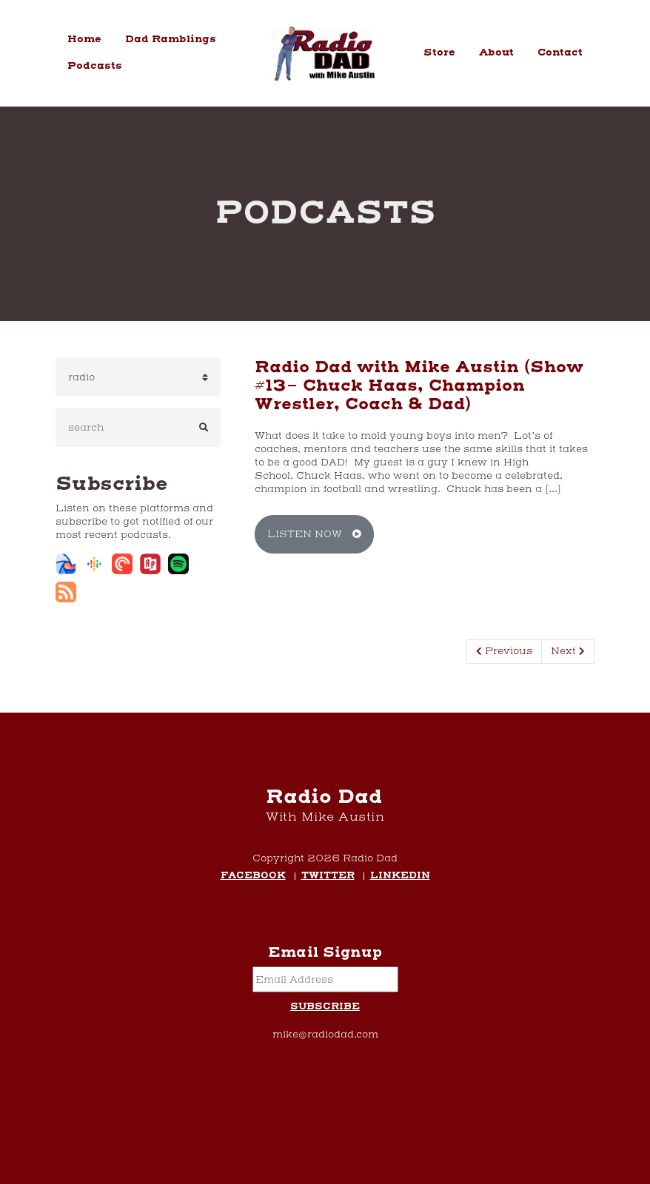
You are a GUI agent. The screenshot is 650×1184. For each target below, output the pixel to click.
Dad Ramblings (170, 39)
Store (439, 52)
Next (568, 651)
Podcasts (94, 66)
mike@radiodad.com (325, 1034)
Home (84, 39)
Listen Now (314, 534)
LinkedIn (400, 876)
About (496, 52)
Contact (560, 52)
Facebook (253, 876)
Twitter (328, 876)
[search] (121, 427)
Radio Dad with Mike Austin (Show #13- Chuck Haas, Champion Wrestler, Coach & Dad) (419, 386)
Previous (504, 651)
